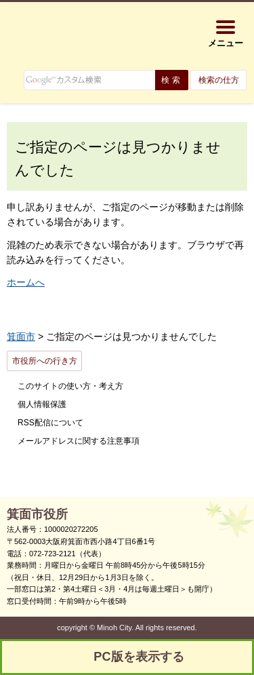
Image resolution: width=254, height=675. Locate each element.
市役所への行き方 (44, 361)
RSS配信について (50, 422)
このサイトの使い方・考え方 (70, 386)
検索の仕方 (218, 80)
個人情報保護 (42, 404)
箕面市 (21, 336)
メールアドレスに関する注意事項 (79, 441)
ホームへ (26, 282)
